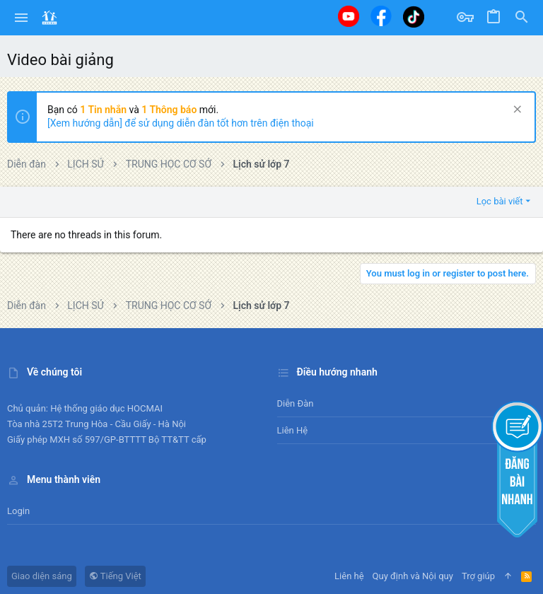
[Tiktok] (413, 16)
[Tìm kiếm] (522, 18)
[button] (21, 17)
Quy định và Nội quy (413, 576)
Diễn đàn (295, 403)
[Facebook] (381, 16)
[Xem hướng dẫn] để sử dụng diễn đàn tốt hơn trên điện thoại (180, 123)
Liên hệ (292, 430)
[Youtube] (348, 16)
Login (18, 511)
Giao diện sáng (41, 576)
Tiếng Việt (115, 576)
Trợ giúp (478, 576)
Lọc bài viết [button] (500, 201)
